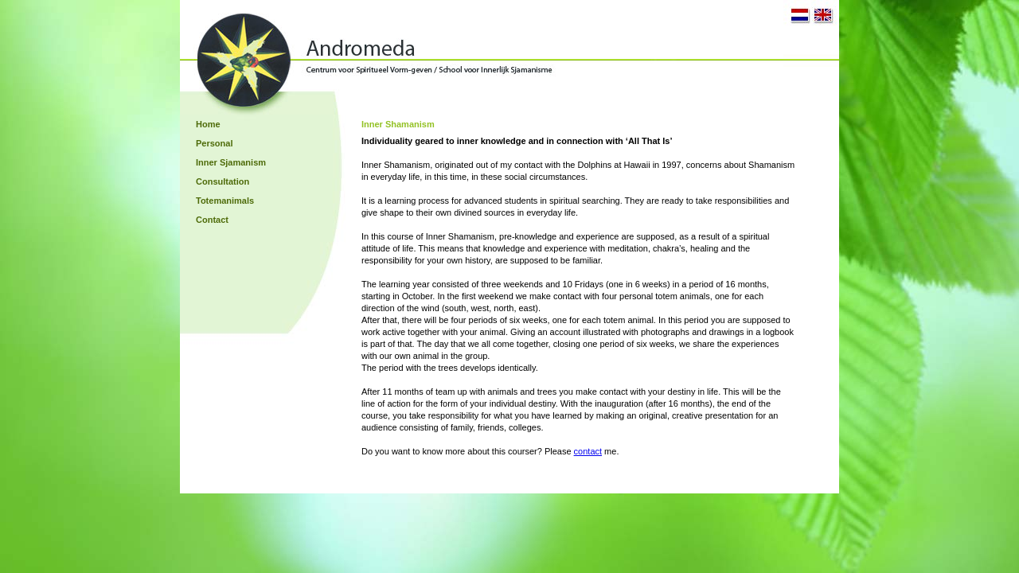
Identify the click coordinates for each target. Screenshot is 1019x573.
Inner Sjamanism (231, 162)
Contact (212, 219)
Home (208, 124)
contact (588, 451)
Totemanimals (225, 200)
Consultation (222, 181)
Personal (214, 143)
